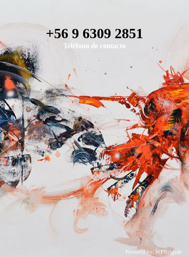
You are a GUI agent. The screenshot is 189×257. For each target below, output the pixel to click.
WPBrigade (168, 252)
